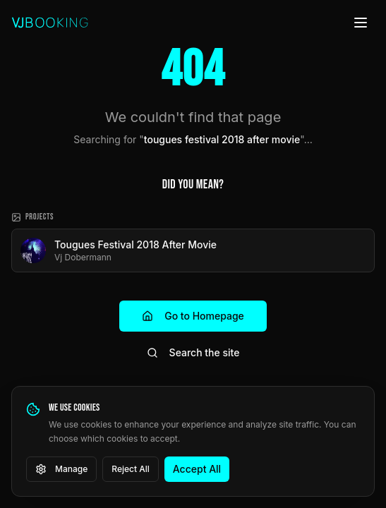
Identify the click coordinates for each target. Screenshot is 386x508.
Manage (61, 469)
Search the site (193, 352)
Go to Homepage (193, 316)
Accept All (197, 469)
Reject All (130, 469)
